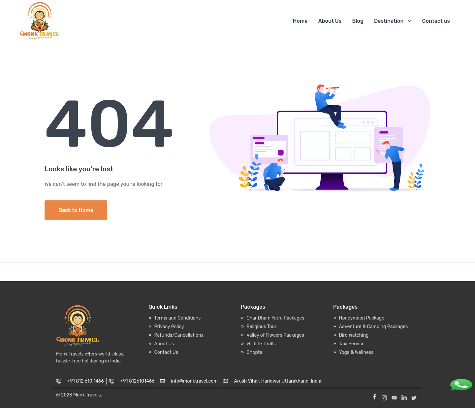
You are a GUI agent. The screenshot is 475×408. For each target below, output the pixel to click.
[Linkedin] (404, 396)
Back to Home (75, 210)
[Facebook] (374, 396)
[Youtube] (394, 396)
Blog (358, 21)
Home (300, 21)
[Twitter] (414, 396)
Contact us (436, 21)
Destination (389, 21)
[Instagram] (384, 396)
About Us (330, 21)
